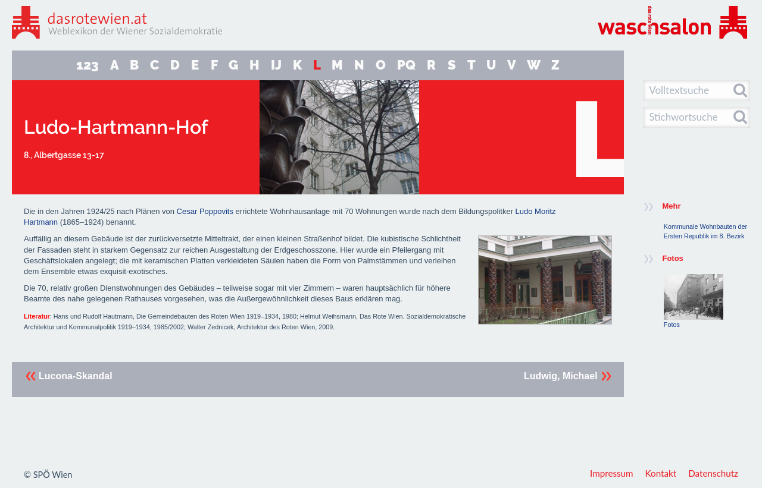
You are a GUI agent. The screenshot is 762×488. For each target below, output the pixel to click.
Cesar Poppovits (205, 211)
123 (87, 65)
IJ (276, 65)
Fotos (693, 301)
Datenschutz (713, 473)
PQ (406, 65)
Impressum (611, 473)
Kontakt (661, 473)
